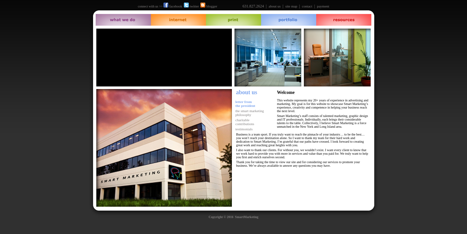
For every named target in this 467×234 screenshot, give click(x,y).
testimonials (244, 129)
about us (275, 6)
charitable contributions (244, 122)
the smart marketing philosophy (249, 113)
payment (323, 6)
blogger (208, 6)
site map (291, 6)
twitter (191, 6)
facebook (172, 6)
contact (307, 6)
